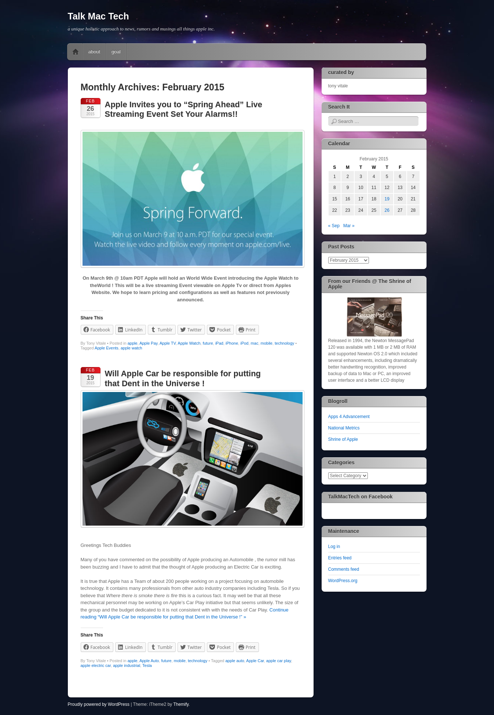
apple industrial (126, 665)
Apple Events (106, 348)
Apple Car (255, 660)
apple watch (131, 348)
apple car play (278, 660)
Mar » (349, 225)
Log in (334, 546)
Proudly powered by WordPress (99, 704)
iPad (219, 343)
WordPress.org (343, 580)
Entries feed (340, 557)
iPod (244, 343)
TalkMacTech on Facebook (360, 497)
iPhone (232, 343)
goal (116, 51)
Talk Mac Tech (98, 16)
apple (133, 343)
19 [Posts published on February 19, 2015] (386, 199)
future (208, 343)
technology (284, 343)
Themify (181, 704)
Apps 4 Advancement (349, 416)
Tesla (147, 665)
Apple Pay (148, 343)
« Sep (334, 225)
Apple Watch (189, 343)
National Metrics (344, 428)
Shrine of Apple (343, 439)
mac (255, 343)
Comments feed (343, 569)
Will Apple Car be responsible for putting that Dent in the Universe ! (183, 378)
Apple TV (168, 343)
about (94, 51)
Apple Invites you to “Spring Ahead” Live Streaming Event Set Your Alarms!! (183, 109)
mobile (266, 343)
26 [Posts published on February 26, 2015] (386, 210)
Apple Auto (149, 660)
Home (75, 51)
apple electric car (96, 665)
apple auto (234, 660)
